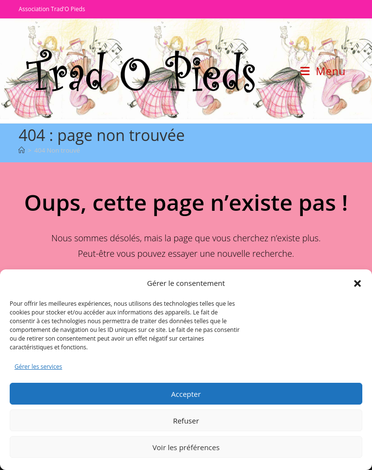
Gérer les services (38, 366)
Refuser (186, 420)
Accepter (186, 394)
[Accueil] (21, 150)
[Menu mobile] (322, 70)
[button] (357, 283)
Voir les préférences (186, 447)
